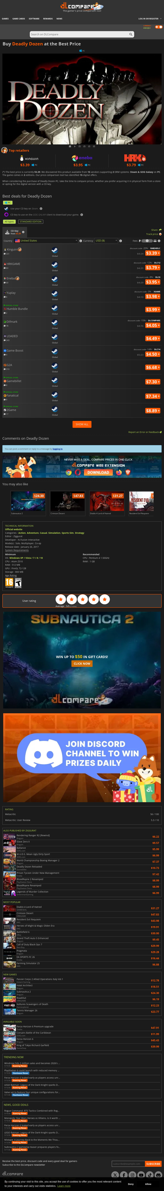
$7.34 (152, 396)
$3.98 (152, 296)
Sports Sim (68, 532)
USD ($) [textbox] (100, 240)
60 (6, 282)
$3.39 (152, 253)
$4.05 (152, 325)
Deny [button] (131, 1184)
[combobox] (45, 240)
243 (6, 340)
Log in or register (148, 18)
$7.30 (152, 381)
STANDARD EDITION (30, 221)
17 (6, 414)
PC (8, 202)
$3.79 (152, 267)
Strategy (79, 532)
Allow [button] (148, 1184)
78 (6, 325)
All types (9, 221)
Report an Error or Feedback (145, 432)
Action (22, 532)
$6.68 (152, 367)
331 (6, 253)
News (59, 18)
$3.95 (152, 282)
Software (34, 18)
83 (6, 268)
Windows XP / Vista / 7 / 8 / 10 (26, 557)
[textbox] (27, 240)
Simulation (54, 532)
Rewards (48, 18)
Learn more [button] (63, 1186)
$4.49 (152, 338)
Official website (13, 529)
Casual (43, 532)
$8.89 (152, 410)
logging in (58, 448)
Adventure (33, 532)
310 (6, 369)
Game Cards (18, 18)
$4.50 (152, 354)
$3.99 (152, 309)
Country (8, 241)
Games (5, 18)
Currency (88, 241)
